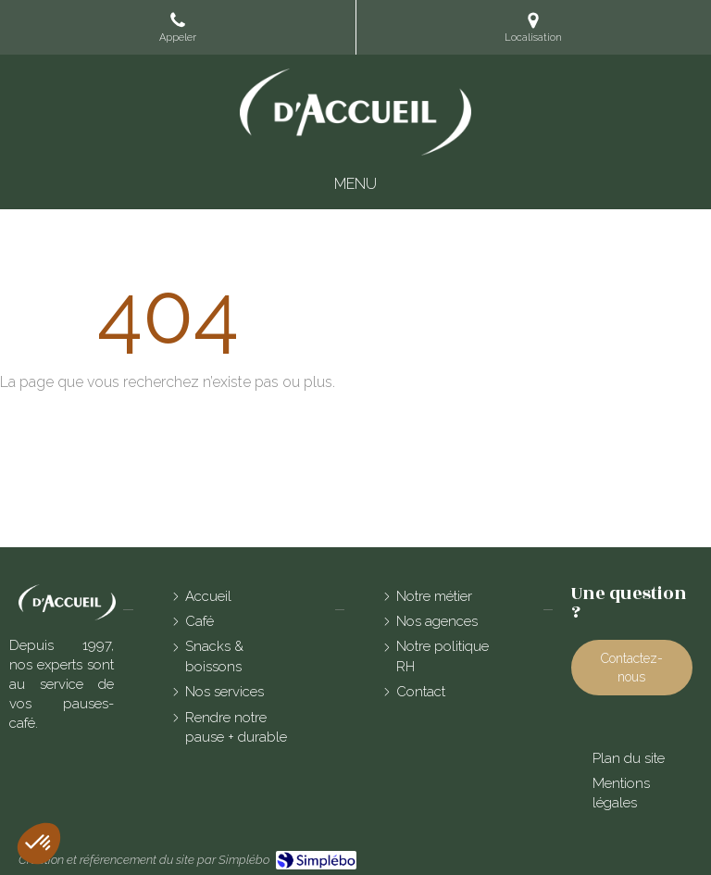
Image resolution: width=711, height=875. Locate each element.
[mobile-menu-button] (355, 184)
